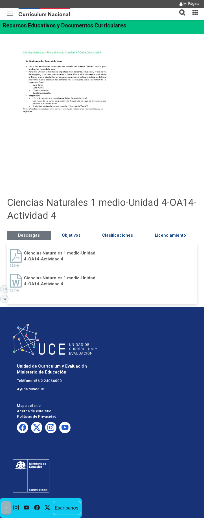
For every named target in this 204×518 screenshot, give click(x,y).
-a (5, 298)
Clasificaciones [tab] (117, 235)
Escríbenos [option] (66, 508)
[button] (180, 9)
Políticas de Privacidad (36, 416)
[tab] (180, 9)
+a (5, 289)
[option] (16, 508)
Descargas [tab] (29, 235)
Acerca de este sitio (34, 411)
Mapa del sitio (29, 405)
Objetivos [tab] (71, 235)
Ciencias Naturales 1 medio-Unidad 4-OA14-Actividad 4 (59, 256)
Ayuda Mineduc (30, 389)
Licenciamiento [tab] (170, 235)
